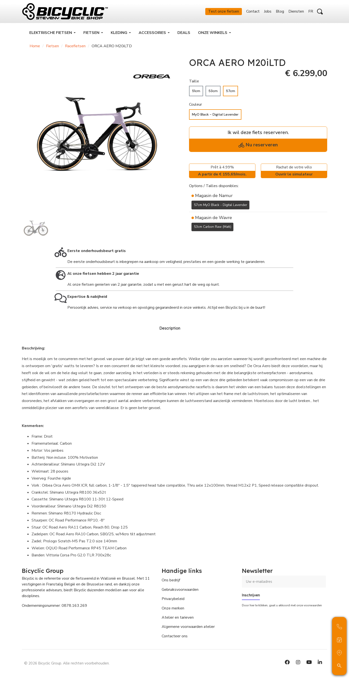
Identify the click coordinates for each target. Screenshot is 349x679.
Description (169, 328)
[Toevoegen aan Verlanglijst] (192, 238)
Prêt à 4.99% (222, 171)
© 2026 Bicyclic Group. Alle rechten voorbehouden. (67, 663)
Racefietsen (75, 46)
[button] (320, 12)
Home (35, 46)
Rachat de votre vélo (294, 171)
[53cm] (213, 91)
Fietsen (52, 46)
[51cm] (196, 91)
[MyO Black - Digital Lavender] (215, 114)
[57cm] (230, 91)
